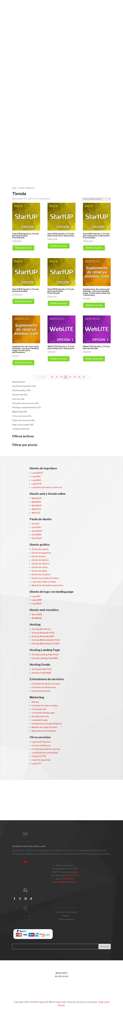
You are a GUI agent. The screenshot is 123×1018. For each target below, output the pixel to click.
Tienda (21, 188)
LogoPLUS (37, 484)
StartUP (35, 524)
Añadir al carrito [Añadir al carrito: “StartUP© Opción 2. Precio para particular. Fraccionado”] (23, 248)
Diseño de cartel (40, 567)
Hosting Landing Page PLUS (45, 654)
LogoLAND (37, 600)
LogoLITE (36, 763)
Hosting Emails (40, 664)
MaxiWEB (36, 502)
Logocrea (42, 1002)
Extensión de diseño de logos (46, 684)
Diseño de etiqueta (41, 574)
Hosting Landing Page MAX (45, 658)
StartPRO (36, 527)
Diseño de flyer (39, 556)
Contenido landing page (43, 713)
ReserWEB (37, 614)
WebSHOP (37, 505)
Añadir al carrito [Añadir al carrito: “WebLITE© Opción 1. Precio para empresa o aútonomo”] (58, 358)
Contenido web (39, 709)
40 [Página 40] (52, 377)
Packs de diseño (41, 519)
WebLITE (36, 513)
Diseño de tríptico (40, 563)
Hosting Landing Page (45, 650)
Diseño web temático (44, 610)
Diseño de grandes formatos (45, 578)
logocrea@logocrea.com (65, 882)
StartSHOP (37, 531)
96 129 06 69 (72, 875)
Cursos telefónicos (41, 745)
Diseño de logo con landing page (52, 591)
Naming (35, 702)
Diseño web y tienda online (48, 493)
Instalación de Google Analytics (47, 723)
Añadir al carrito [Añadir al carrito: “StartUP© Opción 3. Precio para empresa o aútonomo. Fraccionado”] (94, 248)
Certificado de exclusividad (45, 752)
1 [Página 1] (38, 377)
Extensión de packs (41, 691)
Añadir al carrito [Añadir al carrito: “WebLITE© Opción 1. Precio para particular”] (94, 358)
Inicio (14, 188)
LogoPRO (36, 476)
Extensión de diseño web (44, 687)
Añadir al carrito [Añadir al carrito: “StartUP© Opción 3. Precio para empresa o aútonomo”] (58, 246)
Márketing (37, 697)
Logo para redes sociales (44, 582)
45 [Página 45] (74, 377)
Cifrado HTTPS (39, 756)
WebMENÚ (37, 618)
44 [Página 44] (70, 377)
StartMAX (36, 534)
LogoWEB (36, 603)
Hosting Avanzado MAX (43, 636)
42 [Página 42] (61, 377)
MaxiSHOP (37, 498)
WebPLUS (36, 509)
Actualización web (40, 716)
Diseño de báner (39, 571)
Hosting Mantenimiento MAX (46, 643)
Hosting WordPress (41, 629)
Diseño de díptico (40, 560)
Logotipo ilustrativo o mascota (47, 487)
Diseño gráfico (40, 544)
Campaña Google (40, 720)
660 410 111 (67, 878)
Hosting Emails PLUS (41, 669)
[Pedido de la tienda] (96, 199)
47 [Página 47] (84, 377)
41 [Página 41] (57, 377)
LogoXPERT (37, 473)
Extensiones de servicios (47, 679)
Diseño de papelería (41, 553)
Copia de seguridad (41, 760)
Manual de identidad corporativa (47, 585)
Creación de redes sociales (45, 705)
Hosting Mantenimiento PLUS (46, 640)
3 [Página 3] (44, 377)
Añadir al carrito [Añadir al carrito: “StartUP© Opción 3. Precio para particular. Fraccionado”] (58, 303)
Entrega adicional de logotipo (46, 749)
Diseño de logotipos (43, 468)
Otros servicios (40, 737)
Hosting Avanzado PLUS (43, 633)
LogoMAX (36, 480)
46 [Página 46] (79, 377)
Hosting (35, 624)
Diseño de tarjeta (40, 549)
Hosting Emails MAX (41, 673)
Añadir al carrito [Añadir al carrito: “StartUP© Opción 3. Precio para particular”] (23, 301)
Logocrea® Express (41, 742)
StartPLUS (37, 538)
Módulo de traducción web (44, 727)
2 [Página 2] (41, 377)
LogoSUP (36, 596)
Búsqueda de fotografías (44, 731)
